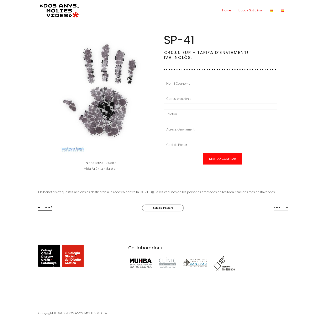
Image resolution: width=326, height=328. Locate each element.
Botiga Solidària (253, 10)
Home (231, 10)
